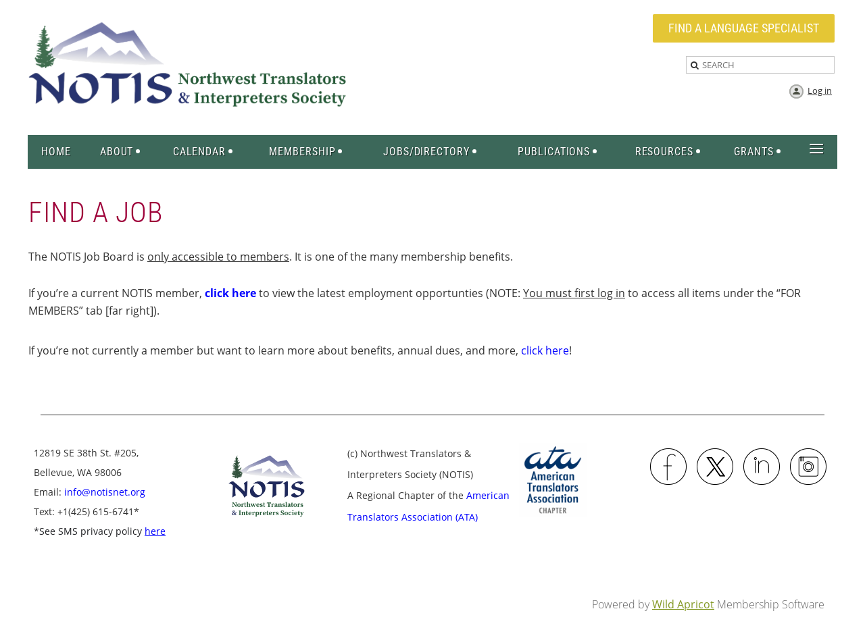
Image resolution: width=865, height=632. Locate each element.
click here (545, 350)
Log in (820, 90)
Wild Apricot (683, 604)
